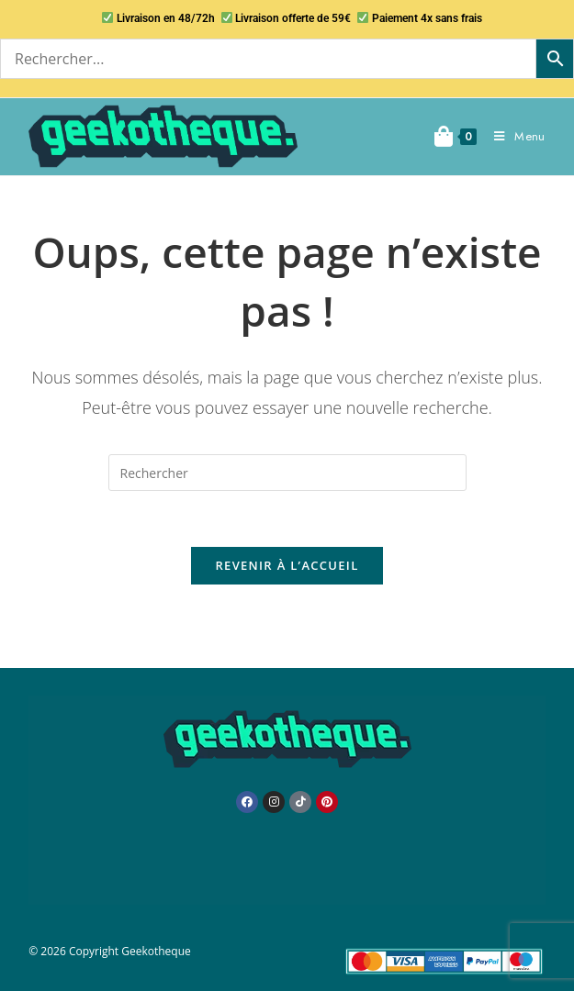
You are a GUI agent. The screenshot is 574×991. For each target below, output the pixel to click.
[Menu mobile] (512, 136)
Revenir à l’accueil (286, 565)
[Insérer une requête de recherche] (287, 472)
